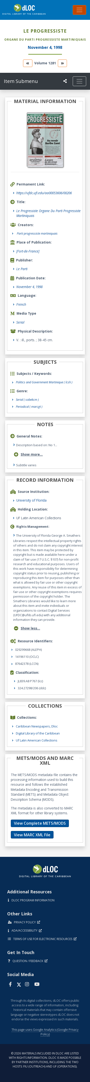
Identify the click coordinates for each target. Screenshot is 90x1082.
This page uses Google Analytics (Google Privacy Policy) (45, 1031)
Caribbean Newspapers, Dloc (37, 726)
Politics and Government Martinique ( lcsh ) (44, 382)
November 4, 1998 (29, 286)
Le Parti (21, 269)
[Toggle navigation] (79, 10)
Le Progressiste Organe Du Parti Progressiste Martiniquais (48, 213)
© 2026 (45, 1059)
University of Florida (31, 500)
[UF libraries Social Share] (65, 81)
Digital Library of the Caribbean (38, 733)
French (21, 304)
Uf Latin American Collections (36, 740)
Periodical (29, 406)
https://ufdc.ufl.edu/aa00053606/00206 (44, 193)
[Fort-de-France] (27, 251)
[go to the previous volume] (27, 63)
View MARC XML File (32, 834)
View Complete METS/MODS (40, 823)
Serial (20, 322)
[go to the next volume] (62, 63)
